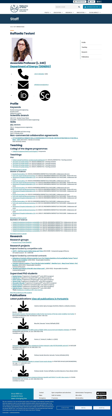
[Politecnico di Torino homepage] (19, 8)
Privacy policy (5, 412)
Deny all (83, 407)
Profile (14, 103)
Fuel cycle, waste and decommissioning (23, 175)
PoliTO (47, 12)
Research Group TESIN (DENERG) (21, 242)
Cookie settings (65, 407)
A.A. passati (18, 169)
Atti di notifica (79, 398)
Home (11, 26)
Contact (41, 392)
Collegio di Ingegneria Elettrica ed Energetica (25, 151)
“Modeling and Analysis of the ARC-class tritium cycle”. (28, 268)
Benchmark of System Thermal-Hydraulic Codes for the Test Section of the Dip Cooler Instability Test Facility (43, 314)
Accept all (101, 407)
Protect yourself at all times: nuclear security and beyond (28, 160)
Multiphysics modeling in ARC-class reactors (29, 290)
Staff (15, 26)
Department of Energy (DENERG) (30, 66)
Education (57, 12)
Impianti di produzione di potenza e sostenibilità (26, 222)
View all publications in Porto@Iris (50, 298)
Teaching (16, 145)
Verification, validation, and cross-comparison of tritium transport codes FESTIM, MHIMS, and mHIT (40, 345)
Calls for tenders (56, 395)
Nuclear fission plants (18, 174)
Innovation (80, 12)
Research (69, 12)
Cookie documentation (15, 412)
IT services (55, 398)
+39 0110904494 (39, 74)
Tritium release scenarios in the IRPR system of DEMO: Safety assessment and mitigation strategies (40, 330)
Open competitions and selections (61, 392)
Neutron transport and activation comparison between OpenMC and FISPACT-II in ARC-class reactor (40, 377)
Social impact (94, 12)
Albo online (79, 395)
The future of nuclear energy (20, 161)
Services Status (79, 1)
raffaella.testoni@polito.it (41, 84)
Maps (40, 395)
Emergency (42, 398)
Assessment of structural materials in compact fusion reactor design (32, 361)
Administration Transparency (84, 392)
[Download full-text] (23, 306)
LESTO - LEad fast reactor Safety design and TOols (27, 251)
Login (92, 1)
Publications (18, 295)
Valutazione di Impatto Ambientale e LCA (23, 177)
